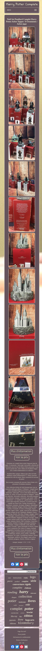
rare (9, 578)
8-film (26, 578)
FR (23, 643)
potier (12, 601)
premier (22, 613)
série (33, 580)
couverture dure (14, 613)
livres (32, 601)
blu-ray (14, 616)
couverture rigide (22, 584)
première (21, 605)
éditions (13, 623)
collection (25, 596)
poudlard (17, 581)
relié (28, 604)
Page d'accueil (22, 631)
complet (16, 609)
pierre (10, 581)
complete (25, 581)
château (27, 588)
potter (29, 609)
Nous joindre (22, 634)
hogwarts (29, 620)
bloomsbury (26, 623)
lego (33, 577)
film (20, 616)
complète (17, 587)
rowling (12, 592)
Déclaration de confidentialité (21, 637)
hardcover (22, 602)
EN (20, 643)
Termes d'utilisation (21, 640)
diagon (14, 597)
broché (30, 612)
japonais (12, 620)
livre (20, 619)
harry (23, 592)
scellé (15, 605)
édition (28, 615)
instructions (17, 578)
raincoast (33, 593)
